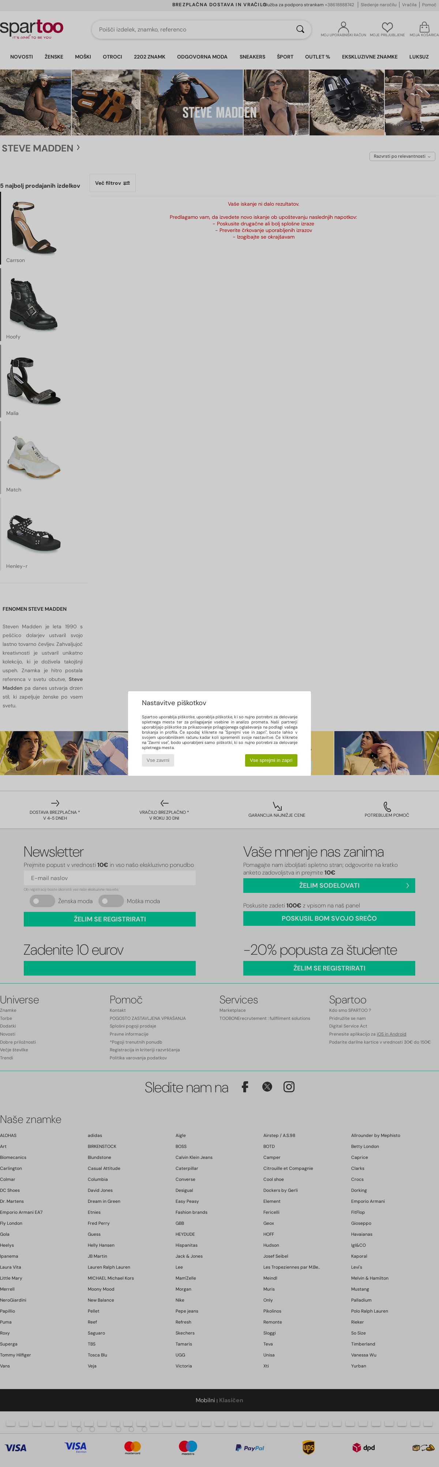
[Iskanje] (300, 29)
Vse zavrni (158, 760)
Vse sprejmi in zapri (271, 760)
